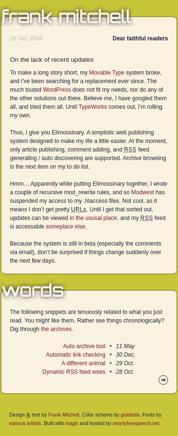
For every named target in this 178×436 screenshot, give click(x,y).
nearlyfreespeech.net (135, 423)
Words (32, 290)
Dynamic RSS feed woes (73, 372)
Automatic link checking (75, 354)
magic (71, 423)
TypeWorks (93, 107)
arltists (34, 423)
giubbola (130, 414)
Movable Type (107, 72)
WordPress (57, 89)
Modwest (142, 192)
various (17, 423)
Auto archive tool (84, 346)
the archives (56, 329)
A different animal (84, 363)
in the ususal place (93, 218)
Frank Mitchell (66, 17)
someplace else (65, 226)
